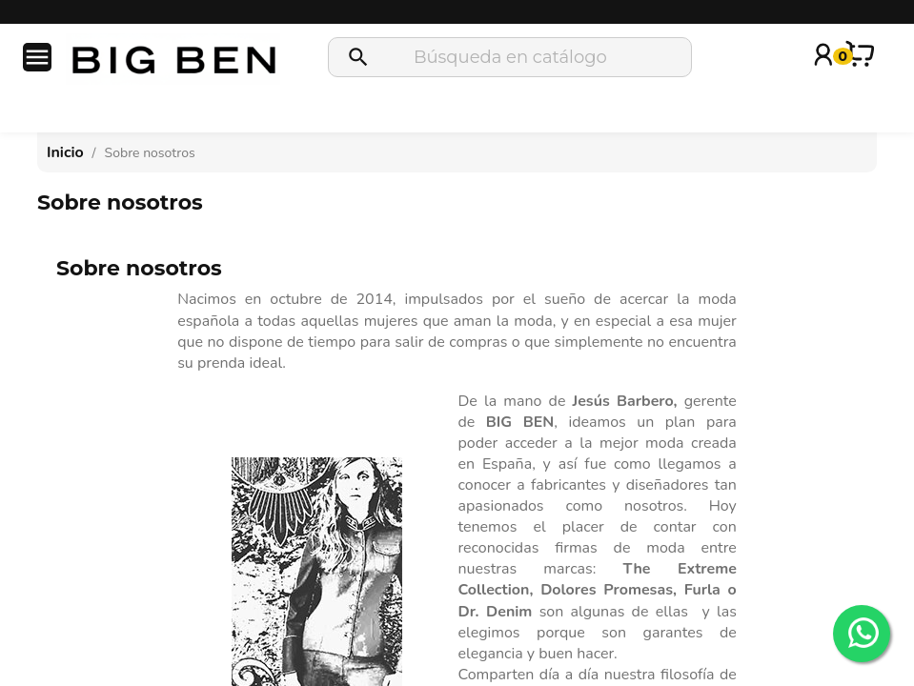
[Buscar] (510, 57)
